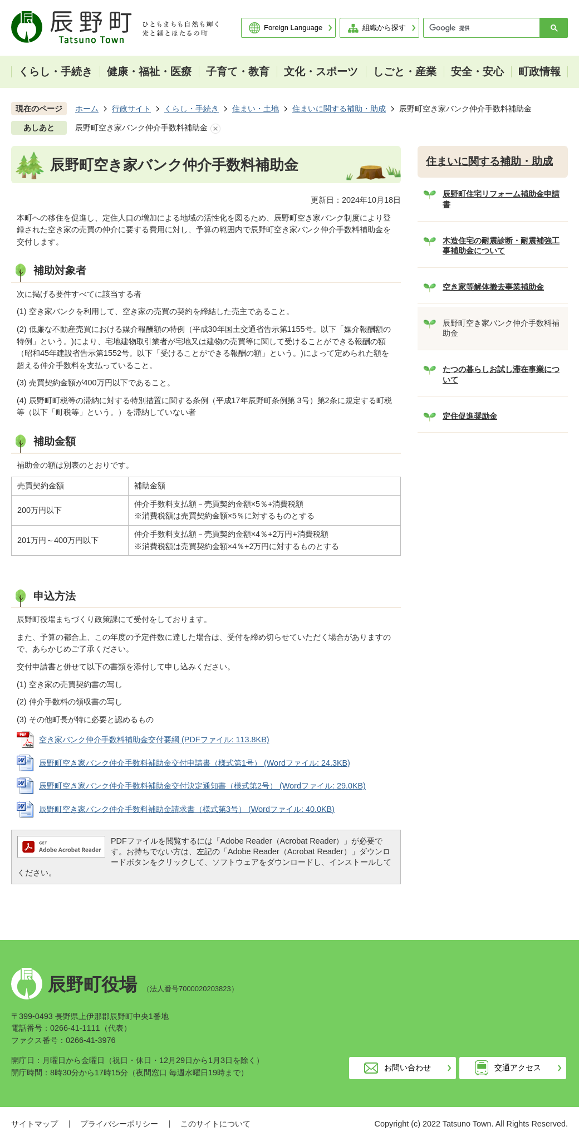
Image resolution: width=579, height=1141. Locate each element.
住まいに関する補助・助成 (339, 108)
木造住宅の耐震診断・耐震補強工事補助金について (501, 246)
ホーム (87, 108)
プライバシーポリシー (119, 1123)
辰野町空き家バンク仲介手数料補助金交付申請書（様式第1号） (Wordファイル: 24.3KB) (194, 762)
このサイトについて (215, 1123)
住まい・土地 (255, 108)
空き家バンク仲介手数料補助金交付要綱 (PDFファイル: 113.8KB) (154, 739)
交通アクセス (517, 1067)
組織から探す (384, 27)
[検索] (484, 27)
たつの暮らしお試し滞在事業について (501, 374)
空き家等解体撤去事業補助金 (493, 286)
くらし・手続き (191, 108)
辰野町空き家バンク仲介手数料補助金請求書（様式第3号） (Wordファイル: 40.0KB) (187, 809)
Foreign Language (293, 27)
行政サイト (131, 108)
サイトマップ (34, 1123)
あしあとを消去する (215, 129)
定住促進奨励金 (470, 416)
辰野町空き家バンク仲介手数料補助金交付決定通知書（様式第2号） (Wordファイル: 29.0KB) (202, 785)
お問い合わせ (407, 1067)
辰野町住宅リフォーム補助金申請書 (501, 199)
